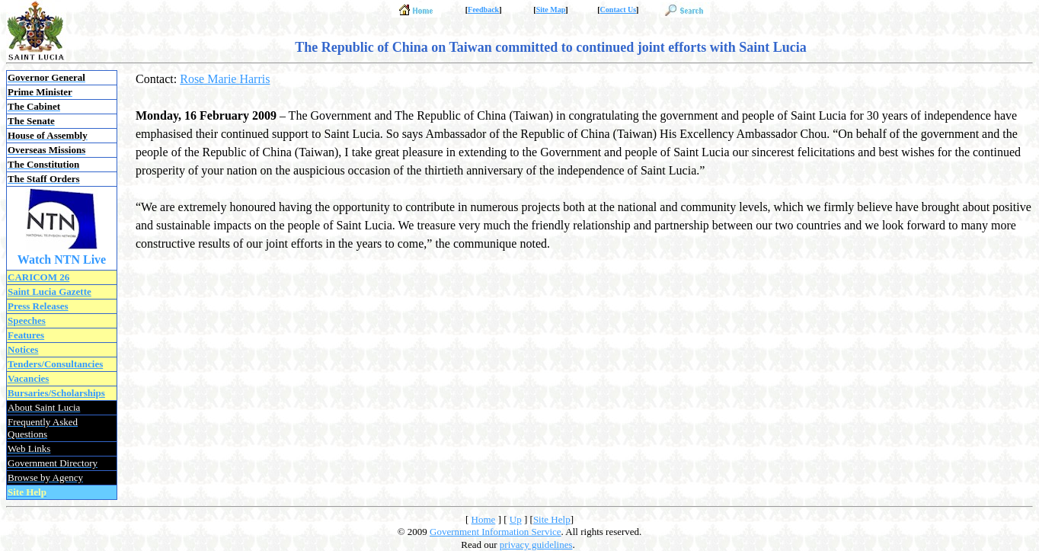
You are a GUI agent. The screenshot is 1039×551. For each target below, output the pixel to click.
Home (484, 519)
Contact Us (618, 9)
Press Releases (38, 306)
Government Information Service (495, 531)
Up (516, 519)
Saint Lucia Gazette (49, 291)
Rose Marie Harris (225, 78)
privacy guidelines (536, 544)
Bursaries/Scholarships (56, 393)
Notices (23, 349)
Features (26, 335)
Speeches (27, 320)
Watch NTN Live (62, 259)
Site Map (551, 9)
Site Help (552, 519)
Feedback (483, 9)
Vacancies (28, 378)
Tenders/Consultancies (55, 364)
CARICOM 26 (38, 277)
